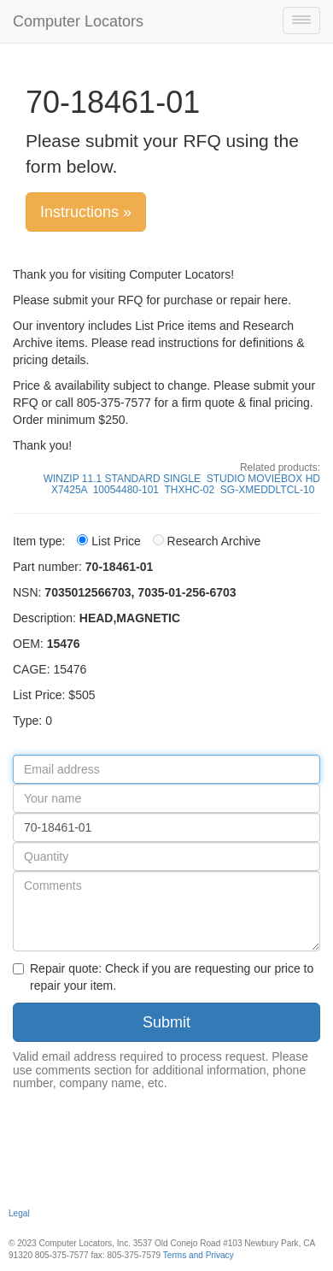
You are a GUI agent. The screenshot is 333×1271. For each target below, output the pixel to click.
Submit (166, 1022)
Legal (19, 1213)
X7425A (69, 490)
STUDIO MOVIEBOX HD (263, 479)
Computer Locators (78, 21)
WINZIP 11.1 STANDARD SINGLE (122, 479)
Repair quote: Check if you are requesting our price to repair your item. (163, 977)
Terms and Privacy (198, 1255)
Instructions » (85, 212)
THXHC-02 (190, 490)
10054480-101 (126, 490)
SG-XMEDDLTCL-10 (267, 490)
